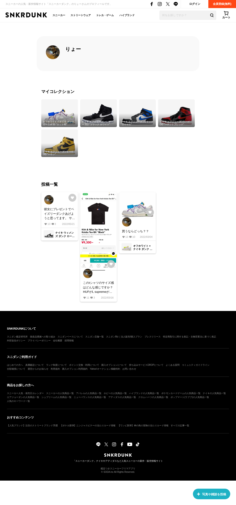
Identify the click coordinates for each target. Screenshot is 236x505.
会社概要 (57, 340)
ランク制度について (56, 365)
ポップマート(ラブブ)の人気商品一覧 (190, 397)
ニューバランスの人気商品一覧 (90, 397)
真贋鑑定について (34, 365)
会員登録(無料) (222, 4)
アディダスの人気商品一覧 (122, 397)
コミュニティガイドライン (195, 365)
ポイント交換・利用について (84, 365)
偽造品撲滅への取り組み (42, 336)
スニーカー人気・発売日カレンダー (25, 393)
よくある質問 (173, 365)
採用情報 (69, 340)
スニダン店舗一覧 (94, 336)
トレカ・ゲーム (105, 15)
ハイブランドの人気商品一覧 (144, 393)
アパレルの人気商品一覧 (88, 393)
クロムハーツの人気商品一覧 (153, 397)
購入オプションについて (114, 365)
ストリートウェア (81, 15)
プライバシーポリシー (39, 340)
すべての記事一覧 (180, 425)
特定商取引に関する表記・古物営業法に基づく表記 (189, 336)
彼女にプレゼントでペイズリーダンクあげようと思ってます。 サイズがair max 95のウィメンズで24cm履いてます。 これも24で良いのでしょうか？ (59, 214)
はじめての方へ (15, 365)
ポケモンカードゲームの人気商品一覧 (181, 393)
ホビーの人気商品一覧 (115, 393)
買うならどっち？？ (135, 231)
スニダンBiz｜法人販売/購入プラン (124, 336)
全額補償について (16, 369)
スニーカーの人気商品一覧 (60, 393)
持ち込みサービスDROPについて (146, 365)
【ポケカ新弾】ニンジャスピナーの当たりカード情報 (87, 425)
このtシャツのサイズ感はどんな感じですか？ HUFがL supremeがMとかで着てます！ (98, 287)
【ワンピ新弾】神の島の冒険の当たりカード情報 (143, 425)
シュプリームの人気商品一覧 (56, 397)
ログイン (194, 4)
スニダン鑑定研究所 (17, 336)
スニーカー (59, 15)
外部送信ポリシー (16, 340)
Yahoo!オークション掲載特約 (105, 369)
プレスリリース (153, 336)
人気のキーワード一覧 (18, 401)
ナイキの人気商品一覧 (214, 393)
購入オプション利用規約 (75, 369)
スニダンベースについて (70, 336)
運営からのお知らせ (38, 369)
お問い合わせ (129, 369)
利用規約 (55, 369)
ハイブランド (127, 15)
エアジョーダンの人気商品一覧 (23, 397)
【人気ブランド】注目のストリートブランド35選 (32, 425)
